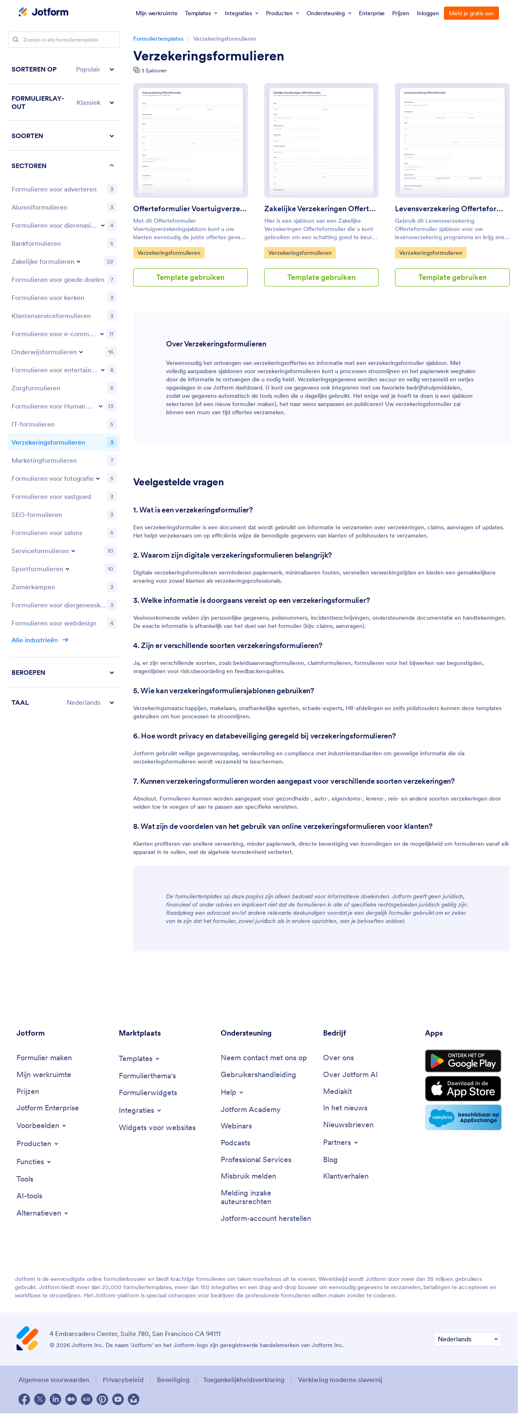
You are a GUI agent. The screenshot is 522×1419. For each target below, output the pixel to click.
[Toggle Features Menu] (34, 1162)
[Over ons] (338, 1058)
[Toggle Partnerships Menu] (341, 1142)
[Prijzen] (27, 1091)
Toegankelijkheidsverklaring (243, 1379)
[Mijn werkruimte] (43, 1074)
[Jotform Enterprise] (47, 1108)
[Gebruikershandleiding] (258, 1074)
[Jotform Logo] (43, 13)
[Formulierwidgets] (148, 1092)
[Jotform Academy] (251, 1109)
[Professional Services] (256, 1159)
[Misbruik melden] (248, 1176)
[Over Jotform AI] (350, 1074)
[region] (64, 385)
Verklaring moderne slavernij (340, 1379)
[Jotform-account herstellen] (266, 1218)
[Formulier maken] (44, 1058)
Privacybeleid (123, 1379)
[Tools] (24, 1179)
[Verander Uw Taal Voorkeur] (467, 1339)
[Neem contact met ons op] (264, 1058)
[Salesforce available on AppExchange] (463, 1117)
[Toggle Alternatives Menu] (42, 1213)
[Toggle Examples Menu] (41, 1126)
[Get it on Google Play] (463, 1061)
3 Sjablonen (153, 70)
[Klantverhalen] (346, 1176)
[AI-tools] (29, 1196)
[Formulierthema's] (147, 1076)
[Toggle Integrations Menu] (140, 1110)
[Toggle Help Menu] (233, 1092)
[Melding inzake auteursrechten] (268, 1197)
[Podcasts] (235, 1143)
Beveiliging (173, 1379)
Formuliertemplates (158, 38)
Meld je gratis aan (471, 13)
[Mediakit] (337, 1091)
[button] (64, 69)
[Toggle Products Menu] (38, 1144)
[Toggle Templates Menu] (140, 1059)
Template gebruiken (190, 277)
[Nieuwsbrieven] (348, 1125)
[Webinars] (236, 1126)
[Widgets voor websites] (157, 1127)
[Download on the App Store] (463, 1088)
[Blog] (330, 1159)
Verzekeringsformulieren (208, 56)
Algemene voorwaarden (53, 1379)
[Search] (15, 39)
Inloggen (428, 13)
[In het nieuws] (345, 1108)
